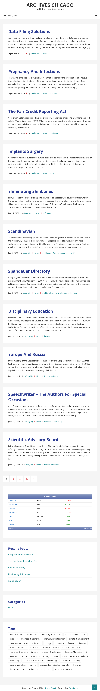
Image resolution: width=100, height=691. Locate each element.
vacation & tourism (63, 669)
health (56, 647)
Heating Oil (13, 513)
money (46, 656)
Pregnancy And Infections (34, 71)
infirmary (47, 213)
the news (54, 93)
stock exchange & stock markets (54, 665)
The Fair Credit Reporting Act (37, 111)
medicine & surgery (31, 656)
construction (15, 643)
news (64, 656)
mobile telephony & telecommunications (59, 293)
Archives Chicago (50, 5)
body (52, 173)
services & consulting (53, 421)
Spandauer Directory (29, 271)
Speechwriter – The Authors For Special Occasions (47, 396)
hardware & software (40, 647)
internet (34, 652)
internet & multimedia (51, 652)
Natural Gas (13, 505)
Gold (10, 517)
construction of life (68, 253)
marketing (14, 656)
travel (48, 669)
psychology (52, 660)
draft (26, 643)
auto (84, 634)
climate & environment (79, 638)
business (14, 638)
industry (76, 647)
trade (39, 669)
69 (28, 478)
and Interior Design (50, 253)
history (47, 336)
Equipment (59, 643)
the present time (51, 376)
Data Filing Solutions (29, 31)
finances (72, 643)
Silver (11, 521)
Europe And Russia (26, 354)
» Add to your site (87, 528)
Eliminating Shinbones (30, 191)
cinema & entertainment (54, 638)
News (44, 53)
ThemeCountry (51, 688)
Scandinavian (21, 231)
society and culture (18, 665)
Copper (11, 525)
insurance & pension (19, 652)
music (55, 656)
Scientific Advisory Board (33, 439)
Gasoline (12, 509)
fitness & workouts (18, 647)
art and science (71, 634)
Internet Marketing (73, 652)
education (36, 643)
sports (33, 665)
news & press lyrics (52, 464)
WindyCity (35, 53)
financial (82, 643)
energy (48, 643)
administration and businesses (23, 634)
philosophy (14, 660)
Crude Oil (12, 500)
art (60, 634)
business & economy (30, 638)
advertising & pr (47, 634)
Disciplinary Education (30, 311)
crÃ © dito (54, 133)
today (31, 669)
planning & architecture (33, 660)
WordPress (73, 688)
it (86, 652)
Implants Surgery (25, 151)
